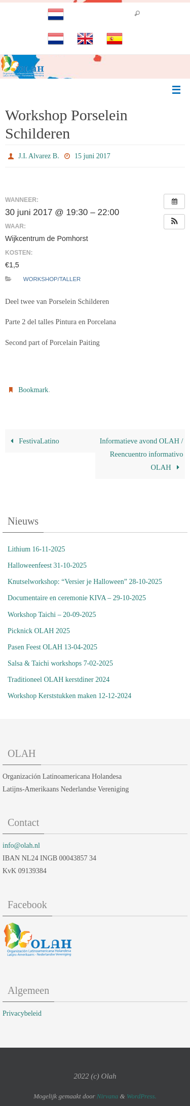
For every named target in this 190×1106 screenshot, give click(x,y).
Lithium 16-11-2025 (36, 549)
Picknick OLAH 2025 (39, 631)
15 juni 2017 (92, 156)
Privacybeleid (22, 1013)
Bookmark (33, 390)
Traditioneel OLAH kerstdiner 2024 (58, 679)
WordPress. (142, 1096)
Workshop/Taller (52, 279)
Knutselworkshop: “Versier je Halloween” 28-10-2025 (85, 581)
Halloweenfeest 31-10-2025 (47, 565)
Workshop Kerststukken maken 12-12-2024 (69, 696)
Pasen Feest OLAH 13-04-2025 (52, 647)
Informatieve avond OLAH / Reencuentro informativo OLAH (141, 454)
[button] (174, 222)
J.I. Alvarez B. (38, 156)
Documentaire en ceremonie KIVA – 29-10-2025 (77, 598)
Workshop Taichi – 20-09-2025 (52, 614)
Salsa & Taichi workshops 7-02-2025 (60, 663)
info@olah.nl (21, 845)
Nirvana (108, 1096)
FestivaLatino (33, 441)
